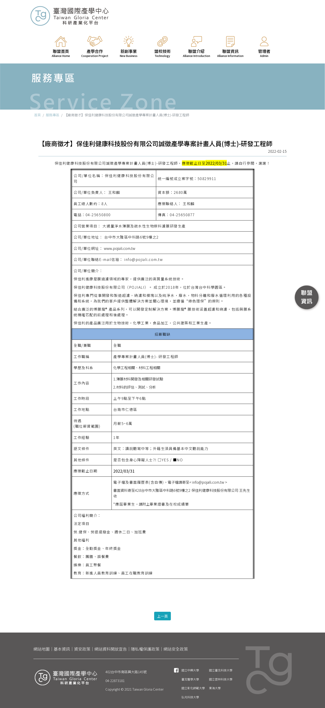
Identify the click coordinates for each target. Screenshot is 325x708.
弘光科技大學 (190, 697)
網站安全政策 (175, 649)
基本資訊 (62, 649)
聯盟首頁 (60, 47)
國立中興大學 (190, 670)
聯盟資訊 (230, 47)
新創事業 (128, 47)
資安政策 (82, 649)
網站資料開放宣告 (110, 649)
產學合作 (94, 47)
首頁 (37, 115)
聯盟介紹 (196, 47)
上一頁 (162, 616)
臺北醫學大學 (190, 679)
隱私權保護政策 (145, 649)
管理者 (264, 47)
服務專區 (52, 115)
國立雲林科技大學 (220, 679)
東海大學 (215, 688)
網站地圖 (41, 649)
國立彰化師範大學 (193, 688)
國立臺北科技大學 (220, 670)
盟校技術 (162, 47)
